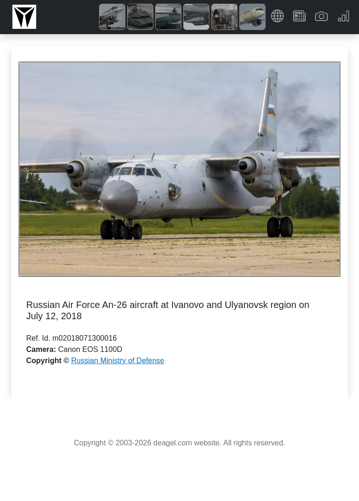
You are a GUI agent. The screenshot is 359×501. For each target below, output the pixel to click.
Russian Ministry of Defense (117, 361)
